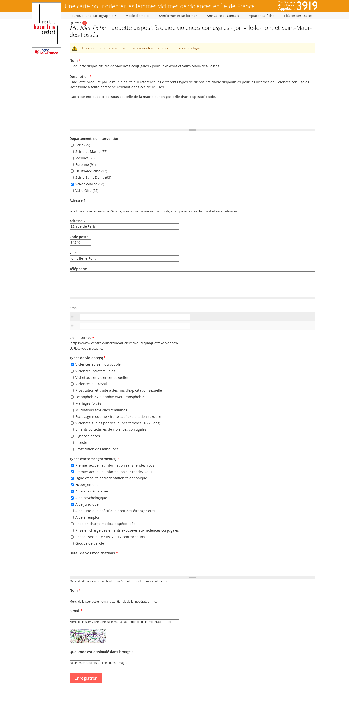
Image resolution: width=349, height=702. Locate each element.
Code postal (79, 236)
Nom (75, 60)
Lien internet (82, 337)
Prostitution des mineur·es (97, 449)
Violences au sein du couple (98, 364)
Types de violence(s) (88, 357)
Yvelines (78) (85, 158)
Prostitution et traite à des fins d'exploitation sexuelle (118, 390)
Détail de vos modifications (94, 553)
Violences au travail (91, 384)
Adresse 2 (78, 220)
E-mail (76, 610)
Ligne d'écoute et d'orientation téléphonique (111, 478)
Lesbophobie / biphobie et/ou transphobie (109, 397)
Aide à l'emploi (87, 517)
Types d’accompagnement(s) (94, 458)
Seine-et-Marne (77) (91, 151)
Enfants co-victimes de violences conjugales (110, 429)
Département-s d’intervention (94, 138)
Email (74, 308)
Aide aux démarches (92, 491)
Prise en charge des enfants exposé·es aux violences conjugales (127, 530)
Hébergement (86, 485)
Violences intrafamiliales (95, 371)
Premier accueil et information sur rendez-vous (113, 471)
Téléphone (78, 268)
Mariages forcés (88, 403)
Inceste (81, 442)
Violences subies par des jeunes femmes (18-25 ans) (117, 423)
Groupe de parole (89, 543)
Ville (73, 252)
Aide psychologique (91, 497)
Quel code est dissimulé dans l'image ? (103, 651)
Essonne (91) (85, 164)
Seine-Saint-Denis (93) (93, 177)
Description (81, 76)
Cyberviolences (87, 436)
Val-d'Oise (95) (86, 190)
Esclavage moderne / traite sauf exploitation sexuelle (118, 416)
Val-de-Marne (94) (89, 184)
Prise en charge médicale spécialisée (105, 524)
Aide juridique (87, 504)
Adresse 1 (78, 200)
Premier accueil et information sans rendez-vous (114, 465)
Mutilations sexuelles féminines (101, 410)
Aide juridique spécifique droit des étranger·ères (115, 510)
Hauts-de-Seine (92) (91, 171)
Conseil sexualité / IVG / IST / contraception (110, 536)
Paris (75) (82, 145)
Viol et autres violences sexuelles (102, 377)
